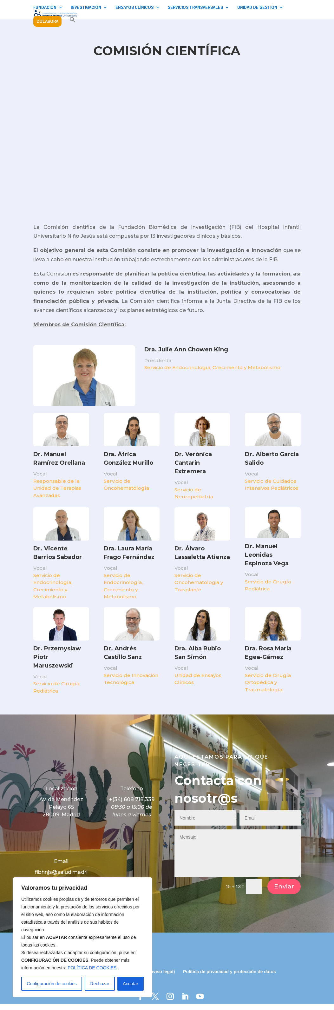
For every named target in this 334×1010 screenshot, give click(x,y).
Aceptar (130, 983)
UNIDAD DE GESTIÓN (257, 7)
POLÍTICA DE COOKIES (92, 967)
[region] (82, 937)
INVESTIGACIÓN (86, 7)
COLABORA (47, 21)
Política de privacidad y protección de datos (229, 977)
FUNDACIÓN (44, 7)
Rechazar (99, 983)
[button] (72, 23)
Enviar (284, 892)
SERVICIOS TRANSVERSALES (195, 7)
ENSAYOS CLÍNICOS (134, 7)
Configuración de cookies (51, 983)
